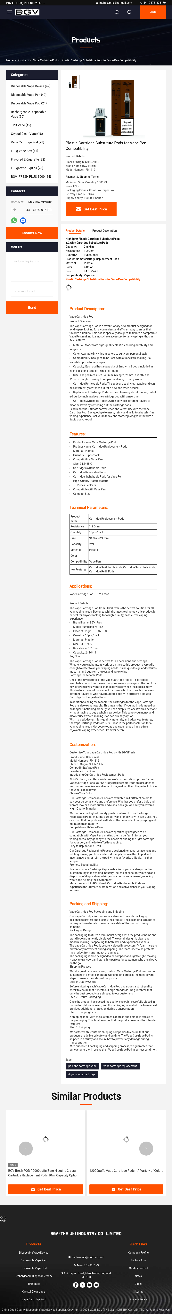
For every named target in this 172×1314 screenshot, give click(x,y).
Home (9, 60)
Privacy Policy (138, 1299)
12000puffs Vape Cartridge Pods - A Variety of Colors (126, 1171)
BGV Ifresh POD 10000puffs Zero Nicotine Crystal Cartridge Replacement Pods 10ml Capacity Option (43, 1173)
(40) (28, 95)
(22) (28, 159)
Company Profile (138, 1252)
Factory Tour (138, 1260)
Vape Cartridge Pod (45, 60)
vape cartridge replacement (120, 1066)
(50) (28, 114)
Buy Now (75, 656)
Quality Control (138, 1268)
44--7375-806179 (153, 2)
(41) (24, 151)
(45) (21, 125)
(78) (27, 142)
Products (23, 60)
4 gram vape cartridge (81, 1074)
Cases (138, 1283)
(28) (27, 168)
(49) (30, 86)
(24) (31, 176)
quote (153, 12)
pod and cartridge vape (82, 1066)
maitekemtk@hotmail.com (113, 2)
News (138, 1276)
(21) (29, 103)
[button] (26, 1149)
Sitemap (138, 1291)
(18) (27, 134)
